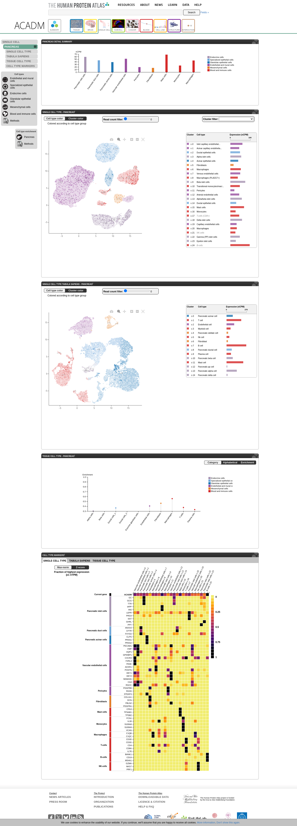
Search (192, 12)
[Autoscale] (143, 139)
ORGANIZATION (104, 801)
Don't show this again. (228, 822)
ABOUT (145, 5)
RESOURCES (126, 5)
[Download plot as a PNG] (111, 139)
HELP (198, 5)
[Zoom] (118, 139)
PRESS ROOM (58, 801)
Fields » (204, 12)
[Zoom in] (131, 139)
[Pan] (124, 139)
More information (206, 822)
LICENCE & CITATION (151, 801)
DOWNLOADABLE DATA (153, 796)
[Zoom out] (137, 139)
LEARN (172, 5)
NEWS (159, 5)
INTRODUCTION (104, 796)
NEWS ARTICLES (60, 796)
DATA (185, 5)
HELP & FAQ (146, 806)
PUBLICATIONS (103, 806)
